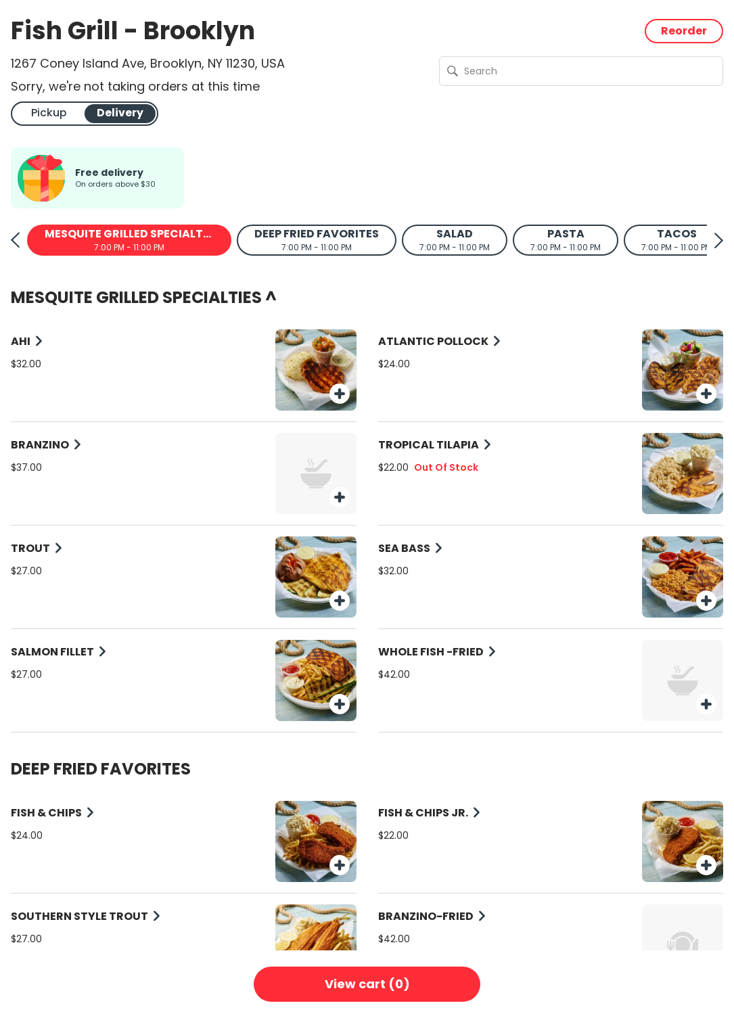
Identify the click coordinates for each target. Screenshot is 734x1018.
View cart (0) (367, 983)
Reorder (684, 31)
